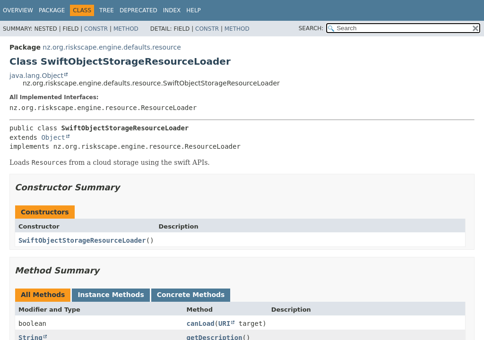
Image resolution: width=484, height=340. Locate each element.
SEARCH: (311, 28)
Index (172, 10)
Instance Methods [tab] (111, 294)
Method (125, 29)
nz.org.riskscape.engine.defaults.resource (112, 47)
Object (53, 137)
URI (224, 323)
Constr (96, 29)
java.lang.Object (36, 75)
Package (52, 10)
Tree (106, 10)
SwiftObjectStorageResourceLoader (82, 240)
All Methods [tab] (43, 294)
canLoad (201, 323)
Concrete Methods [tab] (191, 294)
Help (193, 10)
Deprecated (138, 10)
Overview (18, 10)
